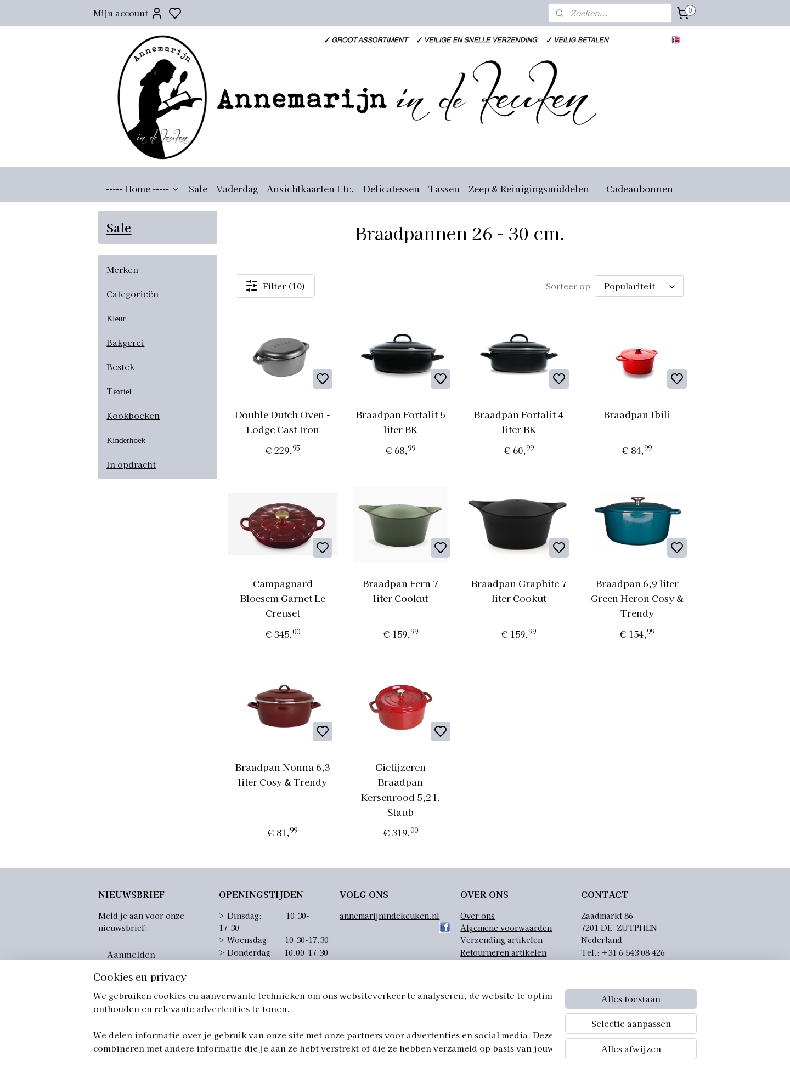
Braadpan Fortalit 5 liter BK (400, 421)
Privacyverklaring (495, 964)
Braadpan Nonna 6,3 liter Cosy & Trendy (282, 774)
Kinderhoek (125, 440)
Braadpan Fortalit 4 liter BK (518, 421)
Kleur (115, 318)
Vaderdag (237, 188)
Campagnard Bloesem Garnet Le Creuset (282, 598)
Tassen (444, 188)
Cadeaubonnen (639, 188)
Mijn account (128, 13)
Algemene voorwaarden (506, 927)
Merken (122, 269)
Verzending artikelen (501, 939)
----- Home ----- (143, 188)
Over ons (477, 915)
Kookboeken (133, 415)
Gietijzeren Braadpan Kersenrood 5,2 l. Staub (400, 789)
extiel (122, 391)
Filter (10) (275, 285)
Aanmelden (131, 954)
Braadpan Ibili (636, 414)
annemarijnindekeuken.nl (389, 915)
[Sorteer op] (639, 286)
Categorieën (132, 293)
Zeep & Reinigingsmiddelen (529, 188)
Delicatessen (391, 188)
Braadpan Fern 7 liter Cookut (400, 590)
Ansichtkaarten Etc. (310, 188)
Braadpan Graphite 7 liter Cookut (519, 590)
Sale (198, 188)
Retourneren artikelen (503, 952)
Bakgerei (125, 342)
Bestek (120, 366)
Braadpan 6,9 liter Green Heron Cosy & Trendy (636, 598)
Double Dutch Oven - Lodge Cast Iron (282, 421)
